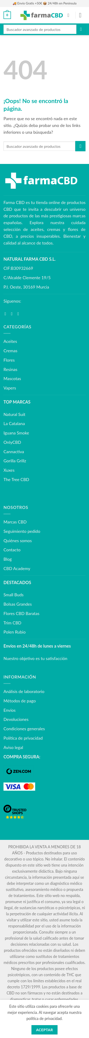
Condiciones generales (24, 728)
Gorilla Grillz (14, 460)
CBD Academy (16, 568)
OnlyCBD (12, 442)
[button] (7, 15)
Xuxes (8, 470)
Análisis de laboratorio (23, 691)
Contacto (12, 549)
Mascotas (12, 378)
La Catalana (14, 423)
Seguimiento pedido (21, 531)
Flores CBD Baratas (21, 613)
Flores (9, 360)
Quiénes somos (17, 540)
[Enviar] (81, 29)
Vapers (9, 387)
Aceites (10, 341)
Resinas (10, 369)
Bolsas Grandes (17, 604)
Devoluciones (15, 719)
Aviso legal (13, 747)
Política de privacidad (23, 738)
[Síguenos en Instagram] (13, 313)
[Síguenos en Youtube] (19, 313)
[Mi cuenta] (70, 15)
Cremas (10, 350)
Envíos (9, 710)
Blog (7, 559)
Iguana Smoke (16, 432)
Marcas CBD (15, 521)
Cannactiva (13, 451)
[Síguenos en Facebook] (7, 313)
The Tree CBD (16, 479)
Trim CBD (12, 622)
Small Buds (13, 594)
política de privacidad (44, 1018)
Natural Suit (14, 414)
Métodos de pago (19, 700)
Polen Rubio (14, 631)
